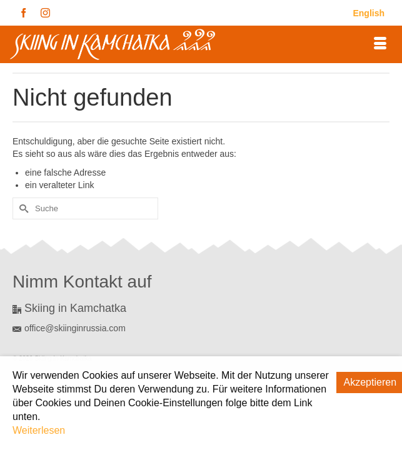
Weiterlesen (39, 430)
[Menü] (380, 44)
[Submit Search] (22, 208)
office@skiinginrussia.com (69, 328)
